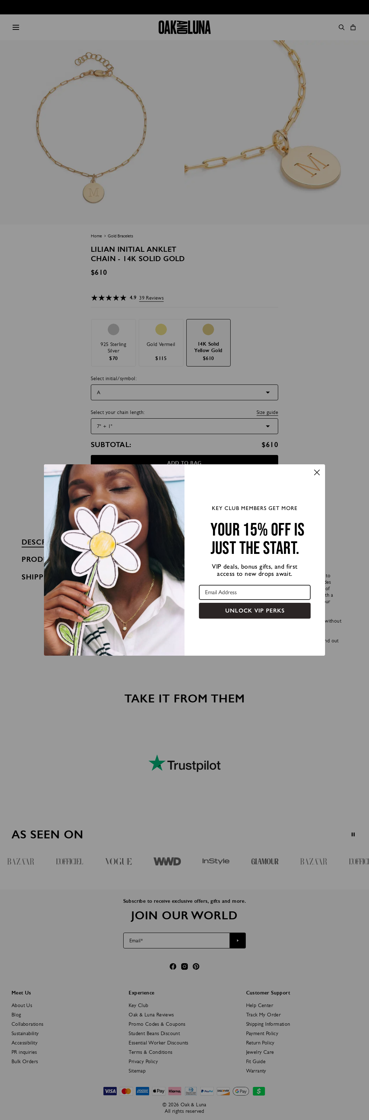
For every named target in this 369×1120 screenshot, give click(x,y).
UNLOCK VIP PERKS (255, 610)
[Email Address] (255, 592)
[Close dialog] (317, 472)
